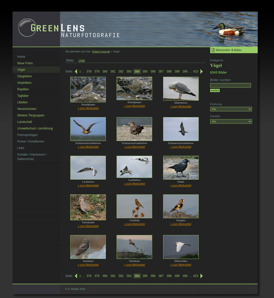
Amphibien (24, 83)
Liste (82, 60)
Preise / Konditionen (30, 141)
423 (195, 71)
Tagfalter (23, 96)
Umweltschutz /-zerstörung (35, 128)
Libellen (22, 102)
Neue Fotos (25, 63)
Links (20, 148)
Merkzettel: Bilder (229, 50)
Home (21, 56)
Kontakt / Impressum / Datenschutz (32, 157)
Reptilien (23, 89)
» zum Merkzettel (88, 108)
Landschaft (24, 122)
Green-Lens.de (101, 51)
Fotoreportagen (27, 135)
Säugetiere (24, 76)
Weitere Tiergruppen (31, 115)
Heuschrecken (27, 109)
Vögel (21, 69)
